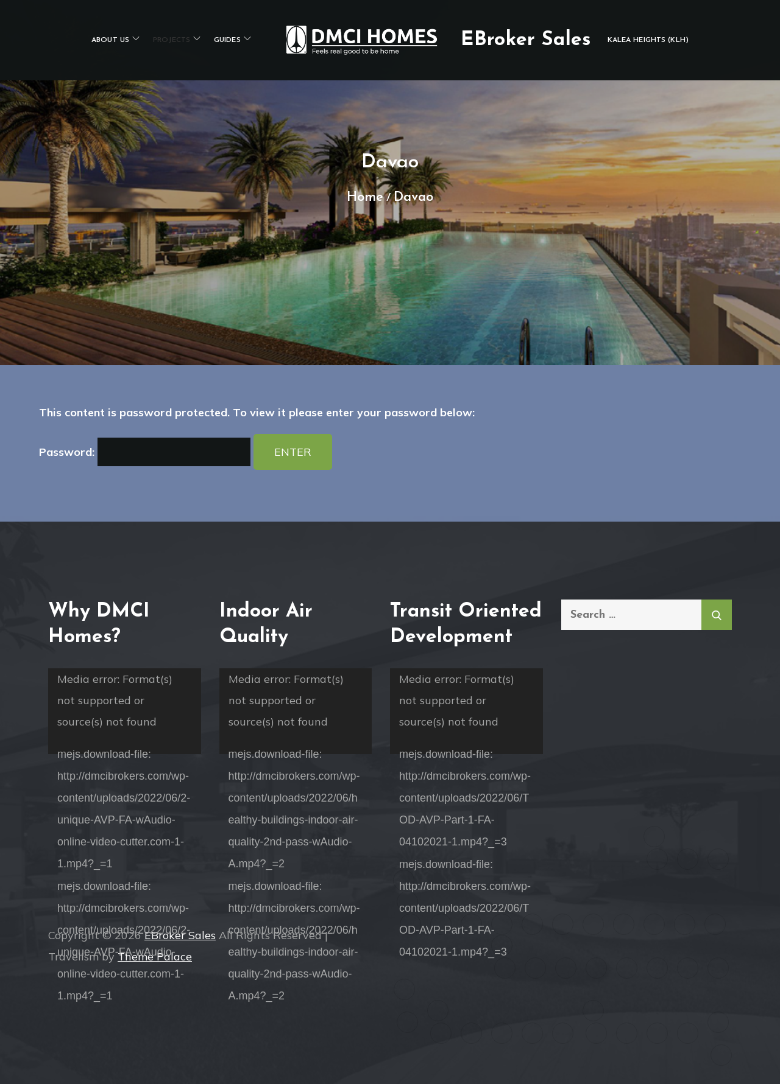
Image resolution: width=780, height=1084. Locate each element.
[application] (124, 711)
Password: (144, 452)
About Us (115, 39)
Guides (232, 39)
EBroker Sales (525, 40)
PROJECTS (176, 39)
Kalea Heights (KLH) (648, 40)
